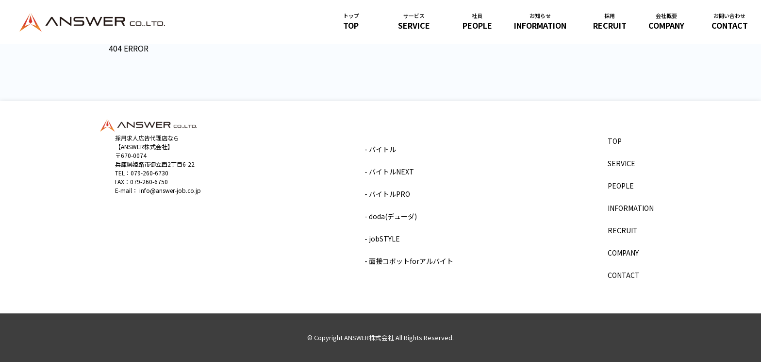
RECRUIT (610, 24)
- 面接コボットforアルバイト (408, 261)
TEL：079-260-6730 (141, 173)
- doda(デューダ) (390, 216)
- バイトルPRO (387, 194)
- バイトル (380, 149)
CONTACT (729, 24)
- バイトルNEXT (389, 171)
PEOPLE (477, 24)
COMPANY (666, 24)
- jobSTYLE (382, 238)
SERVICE (414, 24)
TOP (351, 24)
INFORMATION (540, 24)
